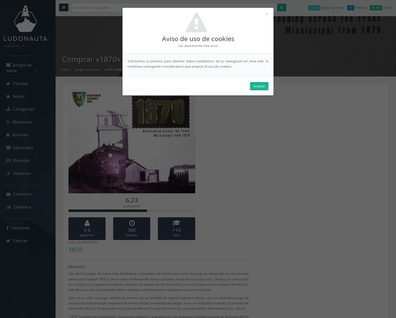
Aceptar (259, 86)
